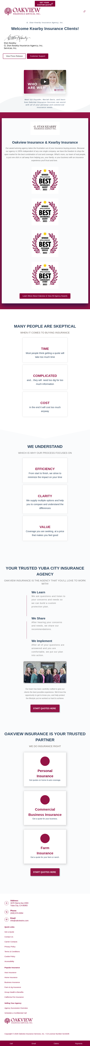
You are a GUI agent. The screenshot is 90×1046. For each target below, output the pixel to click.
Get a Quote (9, 932)
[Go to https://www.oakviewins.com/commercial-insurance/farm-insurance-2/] (45, 847)
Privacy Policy (9, 947)
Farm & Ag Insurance (12, 987)
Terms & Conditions (12, 952)
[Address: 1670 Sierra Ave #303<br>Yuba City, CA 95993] (6, 903)
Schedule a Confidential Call (15, 1013)
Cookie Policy (9, 956)
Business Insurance (12, 982)
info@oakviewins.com (19, 921)
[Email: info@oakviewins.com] (6, 920)
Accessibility (9, 961)
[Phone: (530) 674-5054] (6, 912)
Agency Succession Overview (16, 1008)
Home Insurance (10, 977)
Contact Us (8, 937)
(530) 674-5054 (16, 913)
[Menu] (84, 11)
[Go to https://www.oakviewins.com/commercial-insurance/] (45, 808)
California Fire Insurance (14, 997)
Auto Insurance (10, 972)
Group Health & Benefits (13, 992)
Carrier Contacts (10, 942)
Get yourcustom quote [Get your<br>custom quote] (45, 4)
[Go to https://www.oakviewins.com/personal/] (45, 769)
